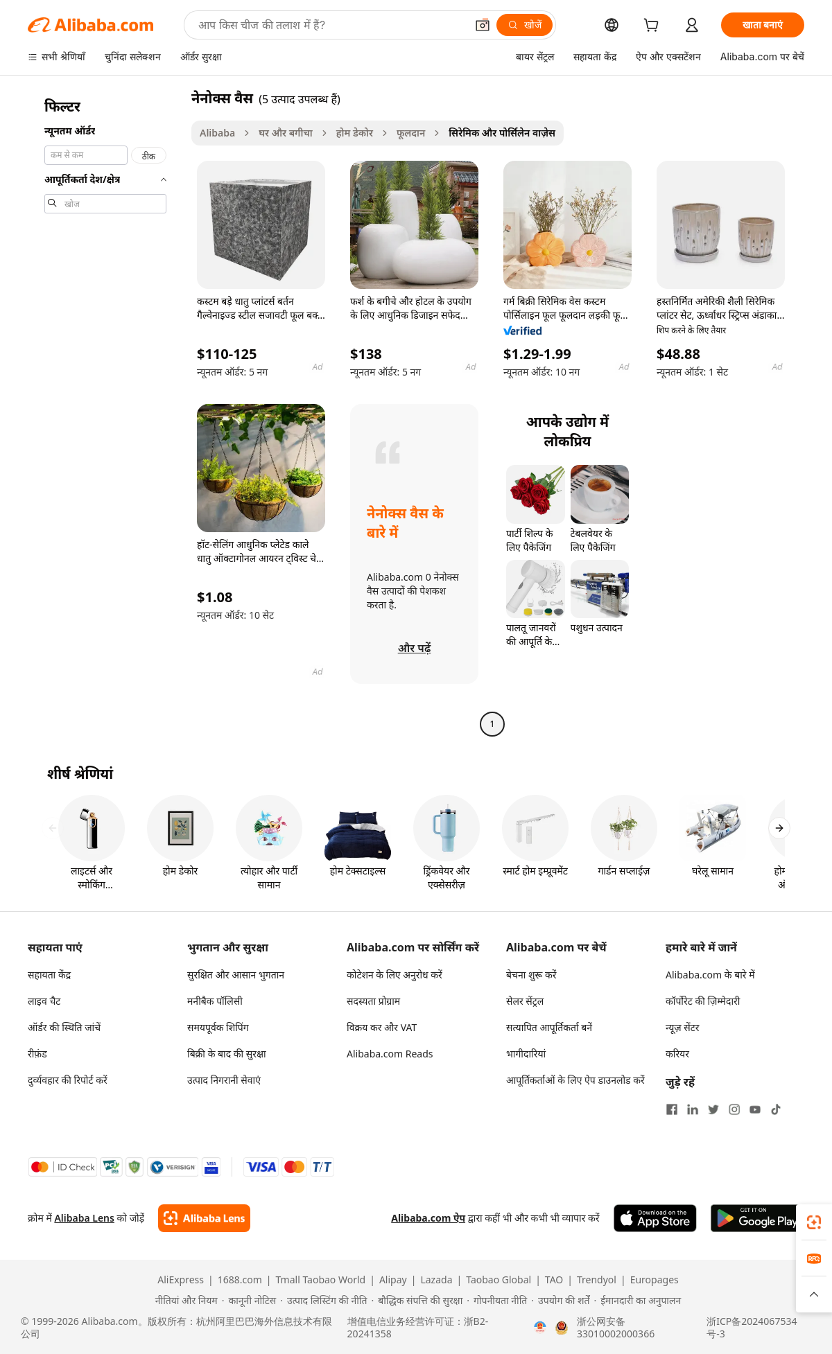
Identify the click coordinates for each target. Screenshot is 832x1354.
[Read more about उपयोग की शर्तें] (560, 1300)
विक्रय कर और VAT (382, 1027)
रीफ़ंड (37, 1053)
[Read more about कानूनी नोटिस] (249, 1300)
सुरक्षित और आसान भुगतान (235, 974)
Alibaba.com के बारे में (710, 974)
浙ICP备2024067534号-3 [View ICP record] (752, 1327)
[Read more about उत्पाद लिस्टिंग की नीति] (323, 1300)
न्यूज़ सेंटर (683, 1027)
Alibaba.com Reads (390, 1053)
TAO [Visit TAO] (554, 1280)
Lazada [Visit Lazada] (436, 1280)
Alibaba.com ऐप (428, 1217)
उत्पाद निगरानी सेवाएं (224, 1080)
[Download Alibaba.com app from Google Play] (757, 1218)
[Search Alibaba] (330, 25)
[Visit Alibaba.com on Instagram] (734, 1109)
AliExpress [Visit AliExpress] (180, 1280)
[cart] (653, 27)
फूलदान (411, 132)
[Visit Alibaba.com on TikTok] (776, 1109)
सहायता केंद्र (49, 974)
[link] (814, 1222)
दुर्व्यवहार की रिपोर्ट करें (67, 1080)
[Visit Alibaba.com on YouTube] (755, 1109)
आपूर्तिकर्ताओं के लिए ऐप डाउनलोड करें (575, 1080)
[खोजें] (524, 25)
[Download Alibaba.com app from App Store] (655, 1218)
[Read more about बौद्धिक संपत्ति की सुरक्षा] (416, 1300)
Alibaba (217, 132)
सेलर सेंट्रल (525, 1001)
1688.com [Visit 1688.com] (240, 1280)
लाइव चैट (44, 1001)
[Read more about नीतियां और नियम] (184, 1300)
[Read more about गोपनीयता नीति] (497, 1300)
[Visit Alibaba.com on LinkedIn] (692, 1109)
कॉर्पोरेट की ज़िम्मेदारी (703, 1001)
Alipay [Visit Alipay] (393, 1280)
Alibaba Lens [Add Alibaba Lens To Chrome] (84, 1217)
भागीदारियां (526, 1053)
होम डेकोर (354, 132)
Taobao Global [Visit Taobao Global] (498, 1280)
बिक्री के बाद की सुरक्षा (226, 1053)
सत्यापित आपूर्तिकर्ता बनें (549, 1027)
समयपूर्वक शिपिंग (218, 1027)
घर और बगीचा (286, 132)
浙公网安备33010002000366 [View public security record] (616, 1327)
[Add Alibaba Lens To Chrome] (204, 1218)
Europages (654, 1280)
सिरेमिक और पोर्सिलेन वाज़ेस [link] (502, 132)
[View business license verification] (540, 1328)
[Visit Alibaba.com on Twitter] (713, 1109)
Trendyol (596, 1280)
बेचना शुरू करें (531, 974)
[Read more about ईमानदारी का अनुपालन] (637, 1300)
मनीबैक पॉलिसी (215, 1001)
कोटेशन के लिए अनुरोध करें (394, 974)
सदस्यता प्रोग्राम (373, 1001)
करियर (677, 1053)
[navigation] (105, 412)
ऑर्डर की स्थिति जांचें (64, 1027)
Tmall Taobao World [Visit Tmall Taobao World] (321, 1280)
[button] (482, 25)
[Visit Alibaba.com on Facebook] (672, 1109)
